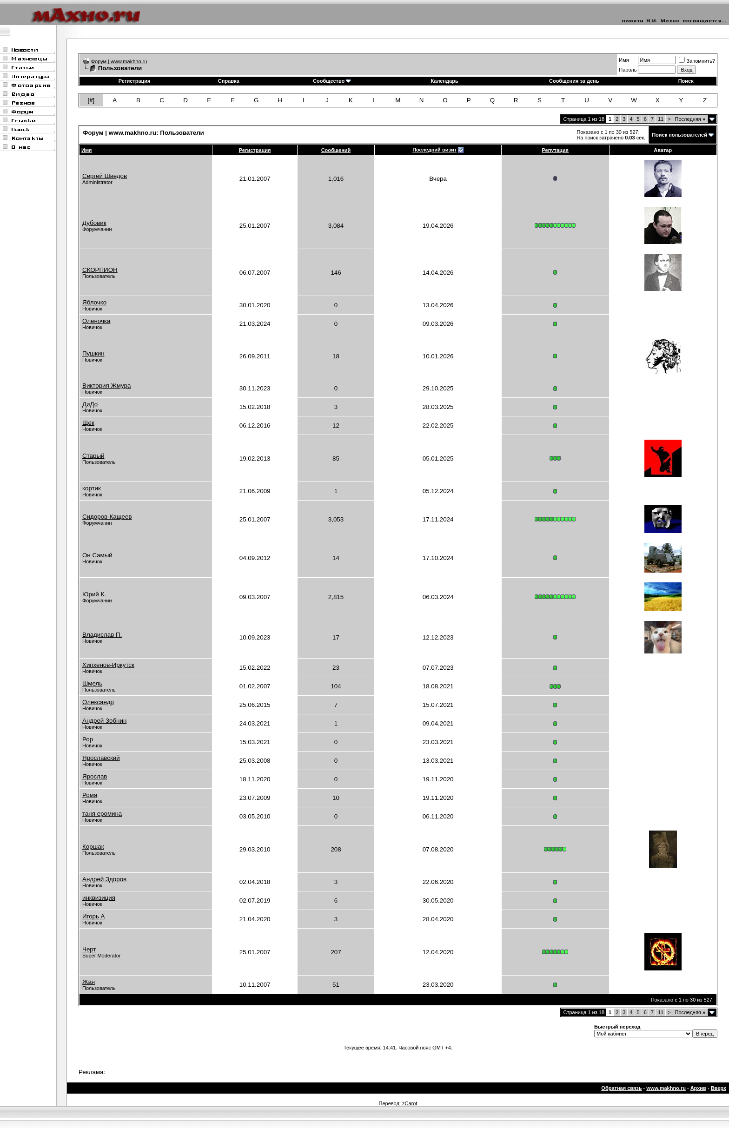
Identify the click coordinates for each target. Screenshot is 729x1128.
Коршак (93, 846)
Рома (89, 795)
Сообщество (332, 81)
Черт (89, 949)
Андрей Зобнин (104, 720)
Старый (93, 455)
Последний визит (434, 149)
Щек (88, 422)
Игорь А (93, 916)
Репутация (555, 150)
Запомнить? (697, 61)
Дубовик (94, 222)
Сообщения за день (574, 81)
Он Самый (97, 555)
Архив (698, 1088)
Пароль (627, 70)
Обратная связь (621, 1088)
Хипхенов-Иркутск (108, 664)
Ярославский (101, 757)
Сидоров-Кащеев (107, 516)
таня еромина (102, 813)
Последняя (690, 119)
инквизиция (98, 897)
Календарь (444, 81)
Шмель (92, 683)
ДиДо (90, 404)
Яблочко (94, 302)
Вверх (718, 1088)
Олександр (98, 702)
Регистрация (135, 81)
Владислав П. (102, 634)
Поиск (686, 81)
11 (660, 119)
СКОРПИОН (100, 269)
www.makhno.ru (666, 1088)
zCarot (409, 1103)
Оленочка (96, 320)
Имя (624, 60)
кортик (91, 488)
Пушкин (93, 353)
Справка (228, 81)
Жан (88, 981)
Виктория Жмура (106, 385)
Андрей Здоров (104, 879)
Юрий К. (94, 594)
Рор (87, 739)
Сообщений (336, 150)
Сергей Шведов (104, 175)
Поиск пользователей (679, 135)
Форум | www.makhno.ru (119, 61)
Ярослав (94, 776)
